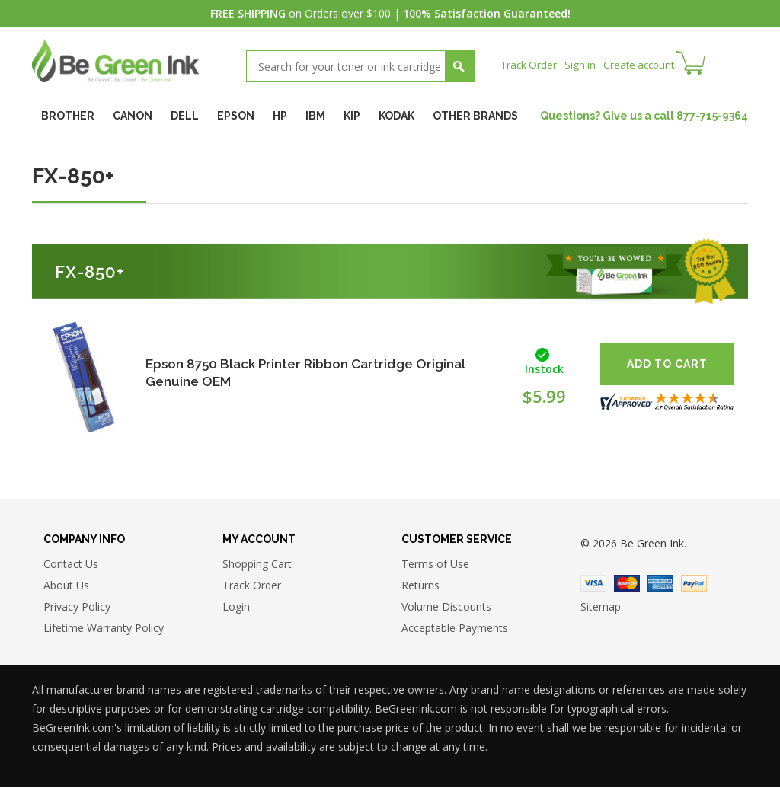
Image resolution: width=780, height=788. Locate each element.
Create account (644, 64)
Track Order (530, 64)
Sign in (583, 64)
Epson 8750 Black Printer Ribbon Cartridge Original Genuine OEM (312, 373)
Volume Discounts (446, 608)
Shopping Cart (257, 565)
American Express (660, 584)
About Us (66, 586)
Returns (420, 586)
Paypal (694, 584)
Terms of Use (435, 565)
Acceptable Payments (454, 629)
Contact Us (70, 565)
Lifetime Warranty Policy (103, 629)
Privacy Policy (76, 608)
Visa (593, 584)
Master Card (627, 584)
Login (236, 608)
